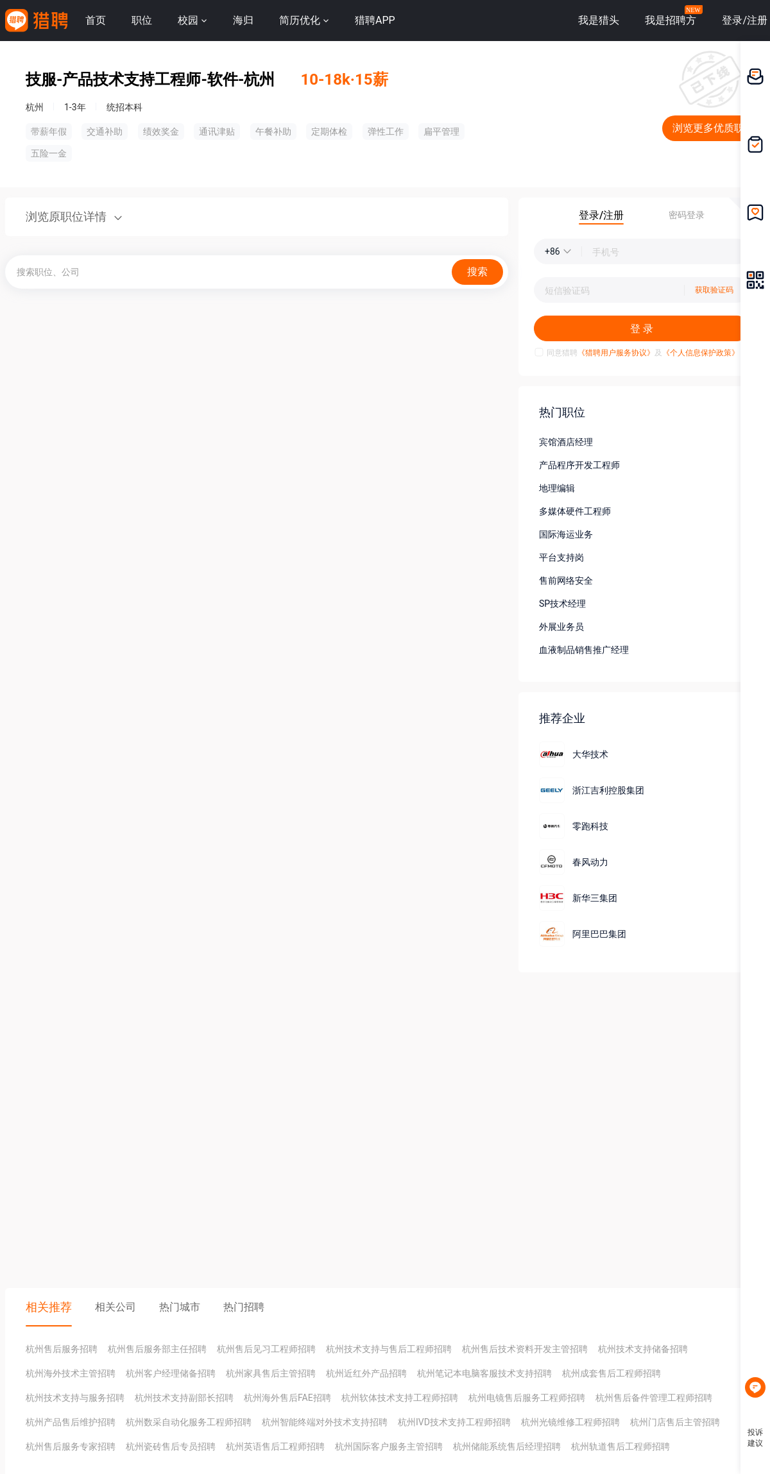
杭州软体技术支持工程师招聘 (399, 1398)
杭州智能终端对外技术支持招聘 (325, 1422)
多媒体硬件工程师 (575, 511)
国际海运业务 (566, 534)
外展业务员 (561, 627)
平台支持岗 (561, 557)
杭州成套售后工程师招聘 (611, 1373)
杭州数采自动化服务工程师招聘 (189, 1422)
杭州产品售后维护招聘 (71, 1422)
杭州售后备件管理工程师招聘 (653, 1398)
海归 (243, 20)
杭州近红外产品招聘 (366, 1373)
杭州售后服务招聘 (62, 1349)
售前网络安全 (566, 580)
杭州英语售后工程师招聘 (275, 1446)
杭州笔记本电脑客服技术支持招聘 (484, 1373)
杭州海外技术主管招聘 (71, 1373)
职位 (142, 20)
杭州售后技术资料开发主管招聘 (525, 1349)
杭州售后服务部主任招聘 (157, 1349)
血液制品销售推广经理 (584, 650)
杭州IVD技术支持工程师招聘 (454, 1422)
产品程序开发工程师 (579, 465)
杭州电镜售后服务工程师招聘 (526, 1398)
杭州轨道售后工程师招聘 (620, 1446)
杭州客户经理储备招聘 (171, 1373)
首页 (95, 20)
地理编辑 (557, 488)
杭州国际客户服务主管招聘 (389, 1446)
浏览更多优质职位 (713, 128)
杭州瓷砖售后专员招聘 (171, 1446)
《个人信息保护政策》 (700, 352)
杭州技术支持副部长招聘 (184, 1398)
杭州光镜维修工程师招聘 (570, 1422)
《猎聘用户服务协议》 (616, 352)
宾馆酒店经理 (566, 442)
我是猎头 (598, 20)
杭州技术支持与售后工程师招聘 (389, 1349)
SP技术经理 (562, 603)
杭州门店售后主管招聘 (675, 1422)
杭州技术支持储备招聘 (643, 1349)
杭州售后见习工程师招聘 (266, 1349)
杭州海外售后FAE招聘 (287, 1398)
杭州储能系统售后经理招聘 (507, 1446)
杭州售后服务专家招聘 (71, 1446)
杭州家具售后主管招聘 (271, 1373)
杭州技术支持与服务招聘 (75, 1398)
